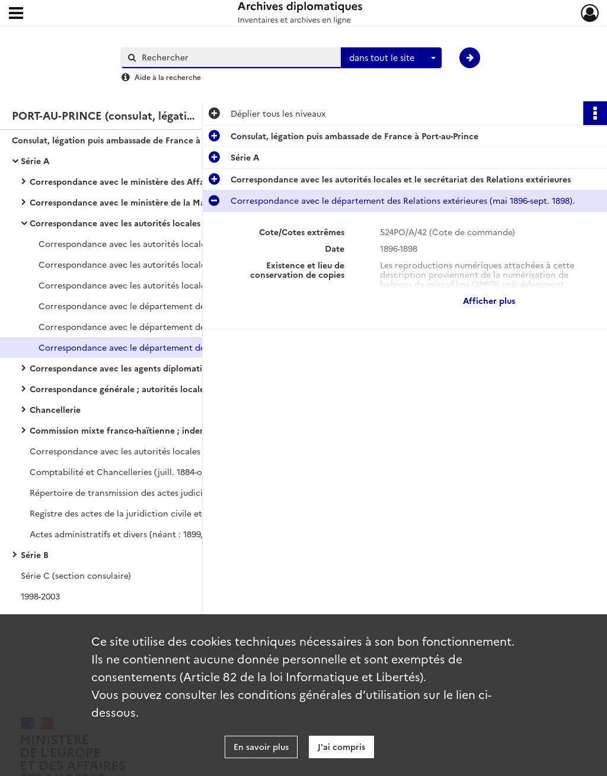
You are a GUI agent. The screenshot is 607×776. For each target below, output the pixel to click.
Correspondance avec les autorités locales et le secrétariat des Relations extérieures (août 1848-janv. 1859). (157, 264)
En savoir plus (261, 746)
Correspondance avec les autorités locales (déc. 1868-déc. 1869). (148, 451)
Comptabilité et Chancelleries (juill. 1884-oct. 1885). (134, 471)
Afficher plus (489, 300)
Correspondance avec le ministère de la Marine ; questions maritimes (148, 202)
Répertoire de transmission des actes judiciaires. (127, 492)
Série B (35, 554)
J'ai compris (341, 746)
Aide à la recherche (168, 77)
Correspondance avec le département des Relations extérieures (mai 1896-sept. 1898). (157, 347)
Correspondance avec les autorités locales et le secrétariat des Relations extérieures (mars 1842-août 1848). (157, 243)
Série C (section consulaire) (76, 575)
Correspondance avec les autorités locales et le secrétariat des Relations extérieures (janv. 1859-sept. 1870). (157, 285)
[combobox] (391, 58)
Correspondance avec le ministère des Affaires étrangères (147, 181)
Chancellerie (55, 409)
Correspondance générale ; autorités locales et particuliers (148, 389)
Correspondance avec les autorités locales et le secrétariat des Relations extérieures (148, 223)
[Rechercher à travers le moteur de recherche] (237, 57)
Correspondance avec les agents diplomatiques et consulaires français (148, 368)
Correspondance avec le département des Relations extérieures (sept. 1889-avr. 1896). (157, 326)
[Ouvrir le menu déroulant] (16, 14)
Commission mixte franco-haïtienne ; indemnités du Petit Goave (148, 430)
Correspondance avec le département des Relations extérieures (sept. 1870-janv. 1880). (157, 306)
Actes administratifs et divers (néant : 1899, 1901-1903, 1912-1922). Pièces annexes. (148, 534)
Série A (35, 160)
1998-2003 (40, 596)
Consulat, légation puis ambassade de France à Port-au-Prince (130, 140)
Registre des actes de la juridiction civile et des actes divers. (148, 513)
